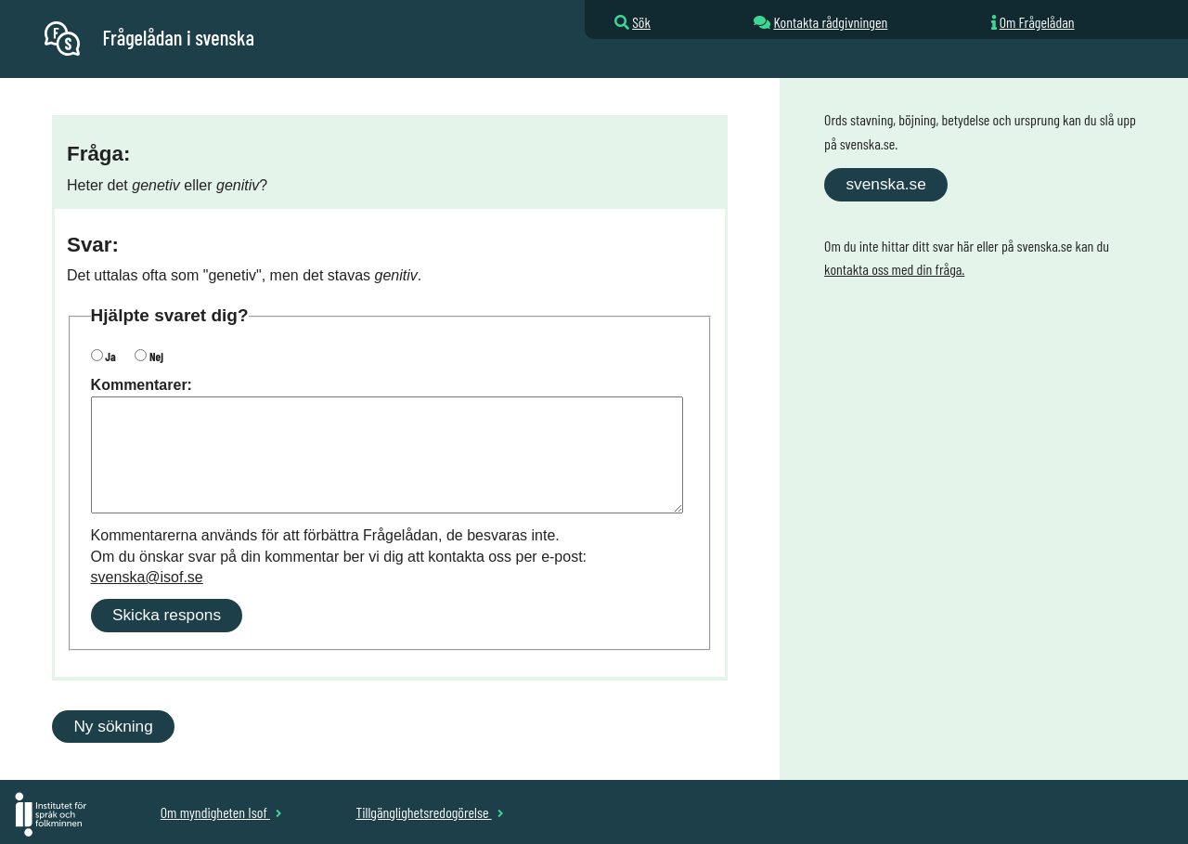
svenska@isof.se (147, 577)
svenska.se (885, 184)
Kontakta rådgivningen (830, 22)
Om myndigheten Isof (221, 812)
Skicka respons (166, 614)
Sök (641, 22)
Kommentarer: (141, 385)
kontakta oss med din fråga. (894, 269)
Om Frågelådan (1037, 22)
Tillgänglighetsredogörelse (429, 812)
